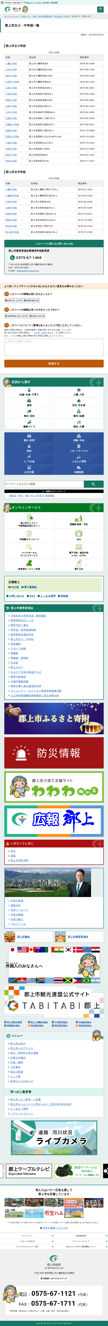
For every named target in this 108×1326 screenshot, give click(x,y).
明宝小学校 (11, 155)
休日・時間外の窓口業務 (24, 1052)
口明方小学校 (12, 82)
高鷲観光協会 (13, 1025)
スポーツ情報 (18, 648)
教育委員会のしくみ (22, 620)
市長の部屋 (17, 900)
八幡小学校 (11, 63)
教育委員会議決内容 (22, 634)
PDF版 (15, 587)
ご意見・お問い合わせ (43, 333)
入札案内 (15, 1067)
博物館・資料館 (19, 658)
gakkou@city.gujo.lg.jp (28, 271)
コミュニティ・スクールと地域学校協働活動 (36, 690)
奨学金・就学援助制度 (23, 629)
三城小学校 (11, 143)
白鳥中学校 (11, 208)
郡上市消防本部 (19, 860)
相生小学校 (11, 76)
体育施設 (16, 643)
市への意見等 (37, 495)
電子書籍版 (30, 587)
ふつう (19, 300)
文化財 (14, 662)
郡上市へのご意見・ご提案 (25, 1099)
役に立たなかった (31, 300)
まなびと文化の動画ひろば (26, 672)
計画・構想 (16, 1062)
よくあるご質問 (19, 1108)
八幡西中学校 (12, 196)
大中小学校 (11, 112)
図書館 (14, 653)
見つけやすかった (12, 316)
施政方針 (16, 905)
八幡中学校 (11, 189)
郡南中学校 (11, 220)
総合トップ (26, 16)
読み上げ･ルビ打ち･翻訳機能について (81, 1246)
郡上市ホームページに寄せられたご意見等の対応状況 (40, 1104)
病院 (13, 855)
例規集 (64, 596)
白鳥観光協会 (85, 1022)
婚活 (27, 495)
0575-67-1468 (26, 257)
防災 (13, 851)
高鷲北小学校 (12, 136)
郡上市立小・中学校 (61, 16)
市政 (34, 16)
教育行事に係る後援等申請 (26, 686)
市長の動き (17, 919)
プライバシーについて (81, 1241)
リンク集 (15, 1076)
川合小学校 (11, 69)
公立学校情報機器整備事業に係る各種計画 (35, 695)
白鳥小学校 (11, 106)
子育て (20, 495)
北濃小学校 (11, 118)
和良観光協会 (85, 1025)
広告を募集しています (55, 1227)
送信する (54, 363)
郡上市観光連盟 (14, 1022)
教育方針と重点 (19, 625)
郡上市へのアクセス (21, 1048)
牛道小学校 (11, 94)
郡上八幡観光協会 (39, 1022)
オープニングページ (11, 16)
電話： (54, 1294)
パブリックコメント (21, 1113)
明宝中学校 (11, 226)
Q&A (32, 596)
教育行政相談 (18, 676)
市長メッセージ (19, 910)
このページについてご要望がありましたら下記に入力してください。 (46, 325)
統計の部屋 (16, 1071)
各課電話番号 (81, 1236)
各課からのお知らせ (21, 1081)
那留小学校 (11, 100)
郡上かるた (17, 667)
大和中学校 (11, 202)
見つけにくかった (37, 316)
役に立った (10, 300)
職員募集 (49, 495)
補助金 (12, 495)
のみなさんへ (24, 965)
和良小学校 (11, 161)
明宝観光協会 (61, 1025)
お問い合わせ (16, 596)
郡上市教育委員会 (45, 16)
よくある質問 (48, 596)
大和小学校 (11, 88)
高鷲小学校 (11, 130)
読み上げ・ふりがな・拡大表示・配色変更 (42, 2)
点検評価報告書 (19, 681)
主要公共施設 (18, 1057)
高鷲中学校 (11, 214)
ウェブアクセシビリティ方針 (27, 1246)
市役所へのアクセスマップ (53, 1278)
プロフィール (18, 924)
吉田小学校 (11, 149)
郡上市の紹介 (18, 1043)
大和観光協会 (61, 1022)
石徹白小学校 (12, 124)
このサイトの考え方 (27, 1241)
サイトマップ (27, 1236)
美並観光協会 (37, 1025)
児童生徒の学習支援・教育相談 (28, 615)
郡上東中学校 (12, 232)
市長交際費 (17, 914)
